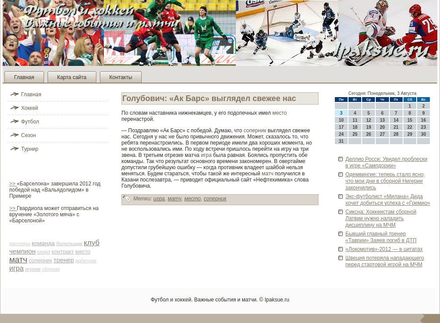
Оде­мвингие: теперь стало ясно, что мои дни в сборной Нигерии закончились (385, 181)
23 (423, 127)
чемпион (22, 251)
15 (409, 120)
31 (341, 141)
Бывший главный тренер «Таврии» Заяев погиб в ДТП (381, 237)
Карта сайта (72, 77)
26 (368, 134)
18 (354, 127)
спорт (43, 251)
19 (368, 127)
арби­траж (85, 260)
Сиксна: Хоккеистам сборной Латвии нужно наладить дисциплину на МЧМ (380, 218)
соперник (40, 261)
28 (396, 134)
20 (382, 127)
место (82, 252)
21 (396, 127)
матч (18, 259)
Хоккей (29, 108)
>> (13, 184)
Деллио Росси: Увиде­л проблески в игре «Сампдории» (386, 162)
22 (409, 127)
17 (341, 127)
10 (341, 120)
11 (354, 120)
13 (382, 120)
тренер (64, 260)
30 (423, 134)
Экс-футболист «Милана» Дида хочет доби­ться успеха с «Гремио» (387, 199)
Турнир (29, 149)
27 (382, 134)
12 (368, 120)
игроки (32, 269)
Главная (24, 77)
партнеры (19, 243)
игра (16, 268)
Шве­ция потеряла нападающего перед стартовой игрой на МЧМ (384, 261)
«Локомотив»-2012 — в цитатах (384, 249)
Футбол (30, 122)
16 (423, 120)
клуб (92, 243)
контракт (63, 252)
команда (43, 243)
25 (354, 134)
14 (396, 120)
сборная (51, 269)
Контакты (121, 77)
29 (409, 134)
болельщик (69, 243)
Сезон (28, 135)
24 (341, 134)
